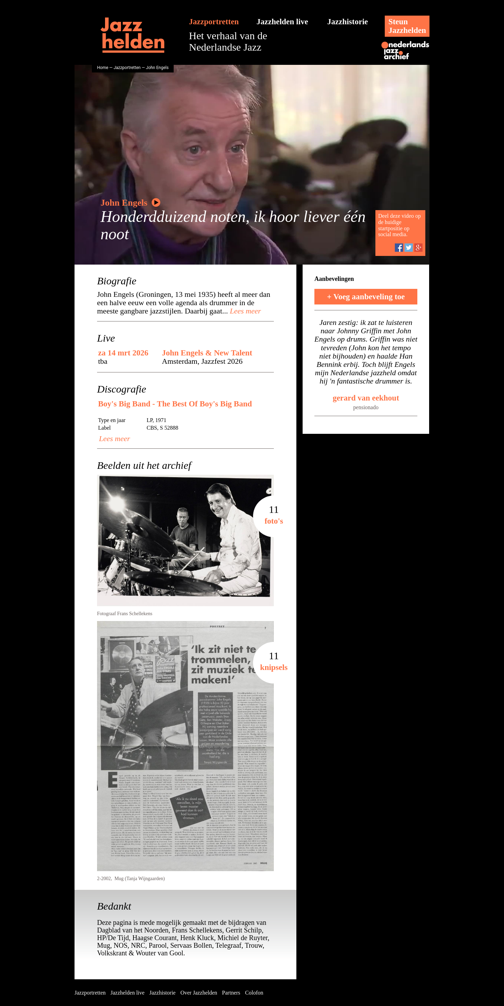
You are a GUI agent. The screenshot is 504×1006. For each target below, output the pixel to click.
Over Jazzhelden (198, 993)
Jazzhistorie (347, 21)
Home (102, 67)
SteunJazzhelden (407, 26)
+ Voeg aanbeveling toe (366, 296)
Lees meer (244, 311)
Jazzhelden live (282, 21)
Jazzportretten (214, 21)
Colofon (254, 993)
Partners (231, 993)
